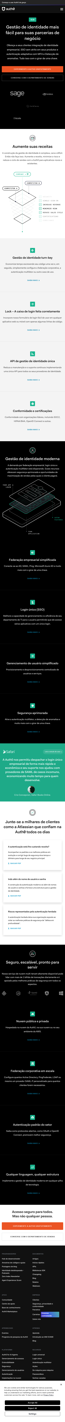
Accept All (32, 1403)
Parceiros (36, 1310)
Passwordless (38, 1374)
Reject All (32, 1408)
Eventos (5, 1333)
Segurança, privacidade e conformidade (43, 1305)
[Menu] (61, 9)
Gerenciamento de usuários (13, 1370)
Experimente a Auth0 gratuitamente (32, 69)
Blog (34, 1278)
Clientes (36, 1300)
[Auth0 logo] (31, 9)
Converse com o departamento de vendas (32, 78)
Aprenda (36, 1333)
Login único (37, 1359)
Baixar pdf (14, 863)
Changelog (37, 1274)
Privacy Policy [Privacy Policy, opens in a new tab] (48, 1395)
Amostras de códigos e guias (13, 1263)
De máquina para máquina (43, 1370)
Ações (35, 1366)
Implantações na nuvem (11, 1378)
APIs (34, 1267)
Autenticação (7, 1374)
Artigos (35, 1259)
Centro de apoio (8, 1304)
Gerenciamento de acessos (13, 1359)
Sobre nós (37, 1319)
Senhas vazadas (39, 1378)
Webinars (36, 1286)
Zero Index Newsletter (11, 1276)
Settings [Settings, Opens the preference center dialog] (32, 1414)
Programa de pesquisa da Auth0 (15, 1337)
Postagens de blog (9, 1267)
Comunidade (7, 1300)
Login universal (39, 1355)
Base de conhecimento (11, 1308)
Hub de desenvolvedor (11, 1259)
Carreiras (46, 1314)
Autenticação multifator (42, 1362)
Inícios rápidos (38, 1263)
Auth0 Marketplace (9, 1312)
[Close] (61, 1384)
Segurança (6, 1366)
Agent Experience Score (11, 1280)
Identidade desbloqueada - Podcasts (13, 1271)
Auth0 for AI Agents (10, 1355)
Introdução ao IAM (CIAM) (43, 1337)
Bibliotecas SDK (39, 1270)
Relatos (36, 1282)
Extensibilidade (8, 1362)
